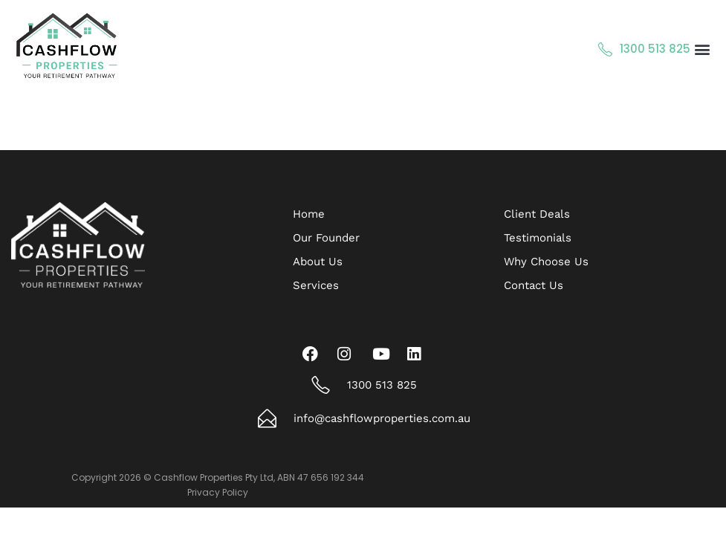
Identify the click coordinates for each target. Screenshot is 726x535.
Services (316, 285)
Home (309, 214)
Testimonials (537, 237)
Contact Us (533, 285)
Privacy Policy (217, 492)
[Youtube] (383, 354)
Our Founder (326, 237)
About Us (318, 261)
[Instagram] (348, 354)
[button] (702, 49)
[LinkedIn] (418, 354)
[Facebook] (313, 354)
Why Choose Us (546, 261)
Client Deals (537, 214)
